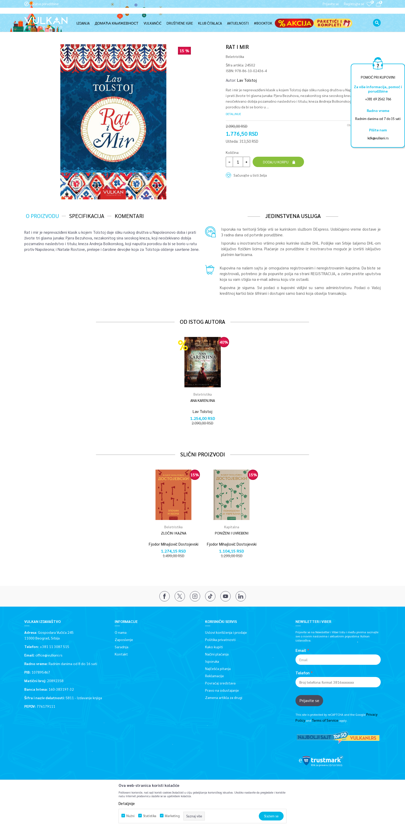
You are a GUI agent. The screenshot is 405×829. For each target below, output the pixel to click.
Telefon (302, 672)
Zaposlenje (124, 639)
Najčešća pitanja (218, 668)
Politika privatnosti (220, 639)
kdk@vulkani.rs (378, 138)
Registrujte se (354, 4)
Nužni (130, 816)
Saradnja (121, 646)
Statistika (149, 816)
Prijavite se (309, 700)
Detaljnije (233, 113)
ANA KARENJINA (202, 400)
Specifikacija (86, 215)
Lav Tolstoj (247, 79)
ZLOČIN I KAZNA (173, 533)
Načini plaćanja (217, 653)
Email (300, 650)
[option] (113, 121)
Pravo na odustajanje (222, 690)
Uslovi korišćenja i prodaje (226, 632)
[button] (377, 17)
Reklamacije (214, 675)
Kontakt (121, 653)
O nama (121, 632)
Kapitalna (231, 526)
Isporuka (212, 661)
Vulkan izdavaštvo (37, 29)
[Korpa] (378, 5)
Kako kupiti (214, 646)
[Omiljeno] (369, 7)
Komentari (129, 215)
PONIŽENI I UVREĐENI (231, 533)
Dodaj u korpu (276, 161)
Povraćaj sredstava (220, 682)
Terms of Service (325, 720)
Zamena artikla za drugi (223, 697)
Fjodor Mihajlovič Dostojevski (173, 543)
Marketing (172, 816)
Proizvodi (61, 29)
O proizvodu (42, 215)
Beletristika (80, 29)
